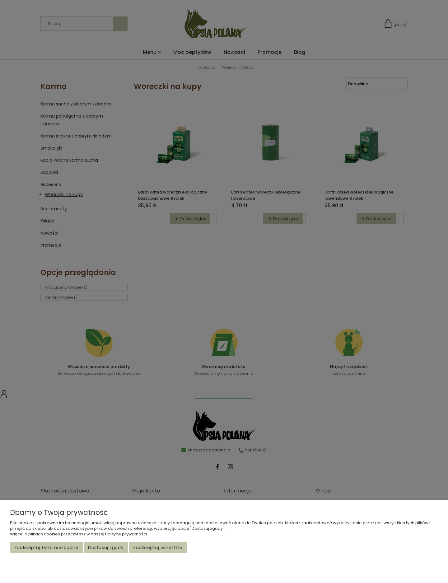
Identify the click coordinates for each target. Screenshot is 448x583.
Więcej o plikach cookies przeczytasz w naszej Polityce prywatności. (79, 534)
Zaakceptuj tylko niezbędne (46, 547)
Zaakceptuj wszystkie (157, 547)
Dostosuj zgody (106, 547)
